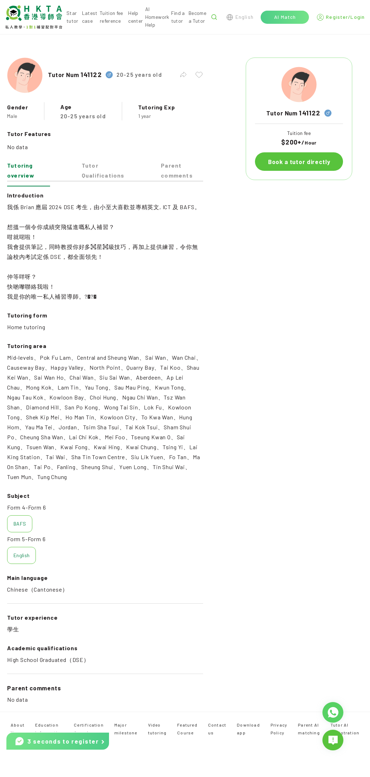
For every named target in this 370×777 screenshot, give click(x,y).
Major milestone (125, 728)
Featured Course (187, 728)
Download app (248, 728)
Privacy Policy (279, 728)
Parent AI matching (309, 728)
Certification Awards (89, 728)
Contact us (217, 728)
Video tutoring (157, 728)
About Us (18, 728)
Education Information (49, 728)
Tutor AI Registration (345, 728)
